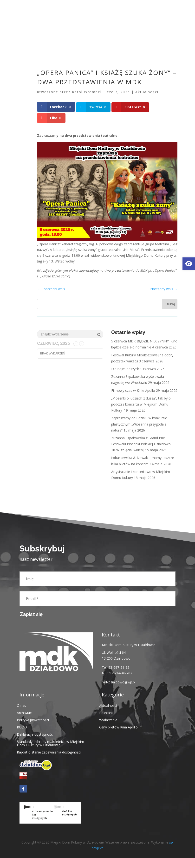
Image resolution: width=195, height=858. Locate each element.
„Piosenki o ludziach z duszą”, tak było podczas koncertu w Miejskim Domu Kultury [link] (141, 404)
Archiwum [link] (24, 712)
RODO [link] (22, 727)
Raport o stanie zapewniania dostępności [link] (49, 752)
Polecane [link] (106, 712)
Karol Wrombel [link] (87, 92)
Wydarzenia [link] (108, 719)
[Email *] (98, 598)
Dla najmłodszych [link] (125, 368)
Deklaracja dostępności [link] (35, 734)
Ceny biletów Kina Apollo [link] (118, 727)
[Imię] (98, 578)
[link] (188, 263)
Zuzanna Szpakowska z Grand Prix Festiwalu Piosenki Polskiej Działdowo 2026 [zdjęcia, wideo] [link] (141, 443)
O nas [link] (21, 705)
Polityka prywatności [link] (33, 719)
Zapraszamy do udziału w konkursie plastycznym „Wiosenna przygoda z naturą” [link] (139, 423)
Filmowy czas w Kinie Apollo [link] (133, 390)
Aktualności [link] (146, 92)
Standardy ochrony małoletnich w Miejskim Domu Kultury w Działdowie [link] (50, 743)
